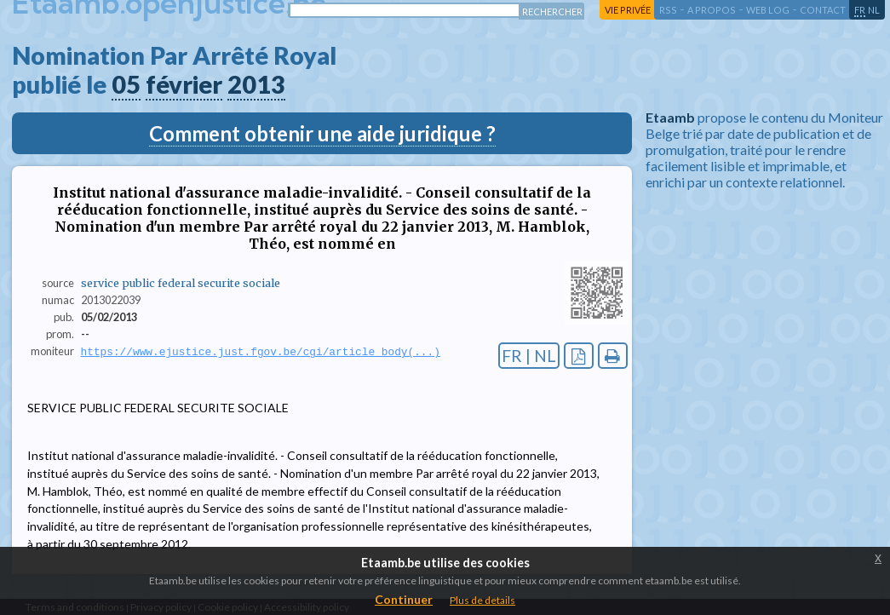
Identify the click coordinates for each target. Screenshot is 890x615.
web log (768, 9)
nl (874, 9)
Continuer (404, 599)
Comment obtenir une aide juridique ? (322, 133)
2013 (256, 84)
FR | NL (529, 355)
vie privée (628, 9)
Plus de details (482, 600)
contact (823, 9)
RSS (668, 9)
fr (859, 9)
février (184, 84)
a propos (711, 9)
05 (126, 84)
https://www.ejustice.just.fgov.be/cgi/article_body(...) (260, 351)
